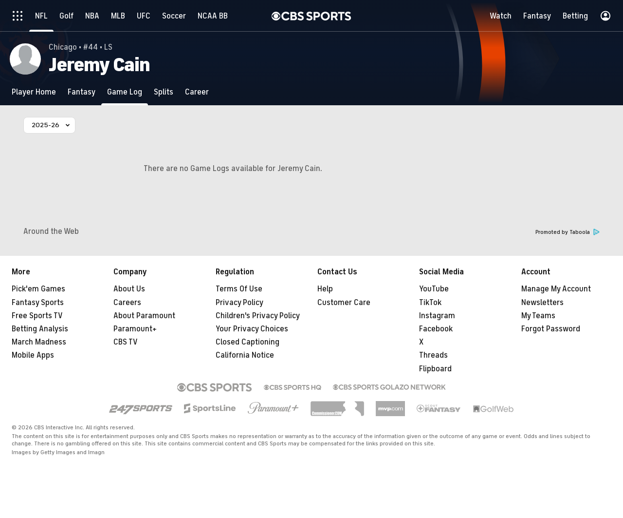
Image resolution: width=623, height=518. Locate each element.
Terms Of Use (239, 289)
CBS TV (125, 342)
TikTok (430, 302)
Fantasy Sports (38, 302)
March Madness (39, 342)
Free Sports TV (37, 316)
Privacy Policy (239, 302)
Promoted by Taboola (567, 232)
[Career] (197, 91)
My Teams (538, 316)
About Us (129, 289)
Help (325, 289)
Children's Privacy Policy (258, 316)
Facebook (436, 329)
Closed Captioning (247, 342)
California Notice (245, 355)
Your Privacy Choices (252, 329)
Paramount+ (135, 329)
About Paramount (144, 316)
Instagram (437, 316)
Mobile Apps (33, 355)
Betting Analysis (40, 329)
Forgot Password (550, 329)
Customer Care (343, 302)
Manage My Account (556, 289)
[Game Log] (124, 91)
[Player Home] (34, 91)
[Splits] (163, 91)
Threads (433, 355)
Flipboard (435, 369)
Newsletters (542, 302)
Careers (127, 302)
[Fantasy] (81, 91)
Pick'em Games (38, 289)
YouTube (434, 289)
